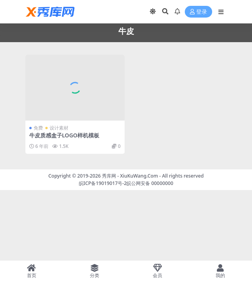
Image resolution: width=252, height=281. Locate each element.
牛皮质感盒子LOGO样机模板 (64, 135)
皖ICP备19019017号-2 (103, 183)
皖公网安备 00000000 (150, 183)
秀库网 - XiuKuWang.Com (130, 176)
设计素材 (59, 127)
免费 (38, 127)
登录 (198, 12)
